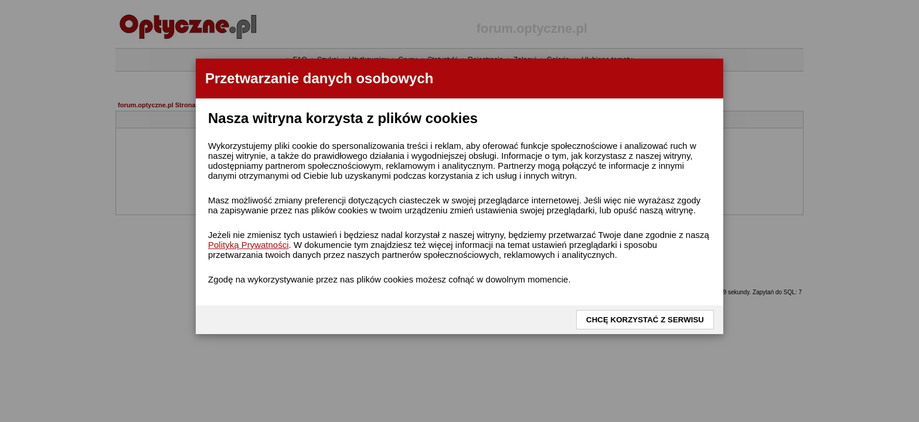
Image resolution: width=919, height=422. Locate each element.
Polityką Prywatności (248, 245)
